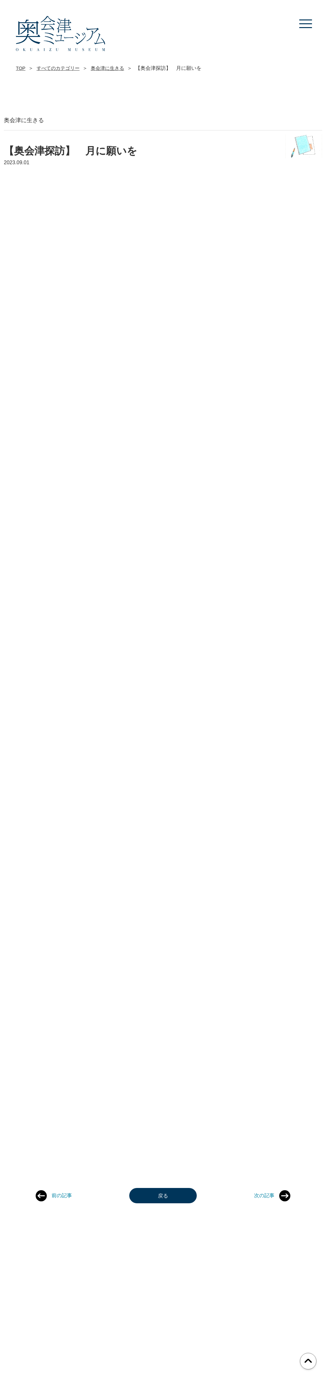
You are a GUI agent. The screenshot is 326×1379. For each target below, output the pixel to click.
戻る (163, 1195)
